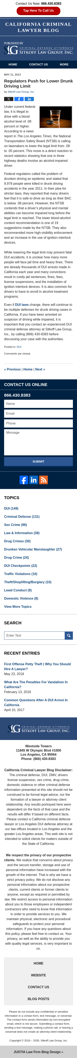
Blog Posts (38, 999)
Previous (12, 369)
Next (40, 369)
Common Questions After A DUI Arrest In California (36, 702)
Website (38, 975)
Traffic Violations (20, 574)
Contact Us (38, 64)
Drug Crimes (17, 541)
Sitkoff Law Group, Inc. (54, 1040)
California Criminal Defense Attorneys (38, 48)
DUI (19, 346)
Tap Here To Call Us (38, 10)
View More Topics (18, 606)
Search (69, 635)
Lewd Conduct (18, 590)
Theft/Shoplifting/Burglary (27, 582)
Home (12, 64)
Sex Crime (15, 525)
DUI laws (22, 304)
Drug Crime (16, 557)
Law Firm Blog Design (37, 1052)
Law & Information (21, 533)
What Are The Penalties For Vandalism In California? (36, 684)
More (64, 64)
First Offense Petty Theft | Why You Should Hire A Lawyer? (37, 666)
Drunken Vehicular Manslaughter (33, 549)
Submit (39, 461)
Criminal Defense (22, 516)
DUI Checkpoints (20, 565)
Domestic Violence (21, 598)
